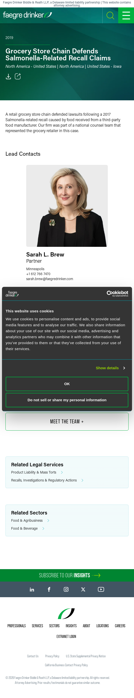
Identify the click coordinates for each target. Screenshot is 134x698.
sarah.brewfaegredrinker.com (49, 278)
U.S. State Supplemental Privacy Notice (86, 656)
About (86, 626)
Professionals (16, 626)
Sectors (54, 626)
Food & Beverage (27, 528)
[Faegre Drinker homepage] (27, 15)
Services (37, 626)
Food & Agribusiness (30, 520)
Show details (107, 368)
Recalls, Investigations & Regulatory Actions (47, 480)
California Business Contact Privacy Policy (66, 665)
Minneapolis (35, 268)
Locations (102, 626)
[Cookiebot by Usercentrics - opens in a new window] (106, 294)
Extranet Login (66, 636)
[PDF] (8, 76)
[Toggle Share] (17, 76)
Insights (71, 626)
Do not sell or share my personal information (66, 400)
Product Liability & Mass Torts (37, 472)
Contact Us (33, 656)
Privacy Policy (52, 656)
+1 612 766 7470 (38, 273)
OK (67, 384)
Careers (120, 626)
